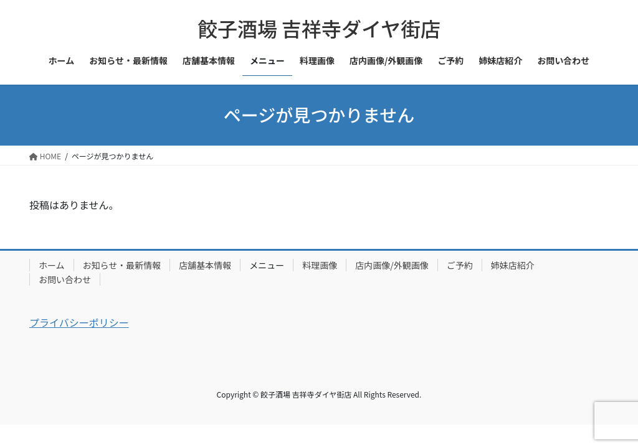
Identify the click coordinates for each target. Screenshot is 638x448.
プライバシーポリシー (79, 322)
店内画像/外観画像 (392, 265)
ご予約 (460, 265)
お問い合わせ (65, 279)
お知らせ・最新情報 (122, 265)
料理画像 (319, 265)
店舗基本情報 (205, 265)
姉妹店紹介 (513, 265)
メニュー (266, 265)
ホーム (52, 265)
